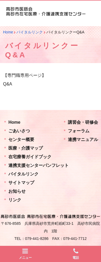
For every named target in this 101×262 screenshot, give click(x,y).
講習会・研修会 (83, 122)
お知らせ (17, 191)
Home (14, 122)
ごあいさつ (19, 131)
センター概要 (21, 139)
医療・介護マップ (25, 148)
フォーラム (78, 131)
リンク (14, 200)
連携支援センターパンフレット (38, 165)
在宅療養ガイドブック (29, 156)
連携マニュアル (83, 139)
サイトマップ (21, 182)
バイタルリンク (23, 174)
